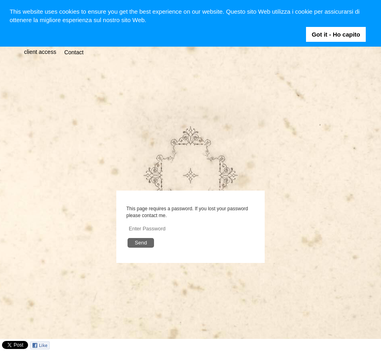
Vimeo (375, 345)
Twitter (352, 345)
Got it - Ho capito (336, 34)
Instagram (363, 345)
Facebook (340, 345)
